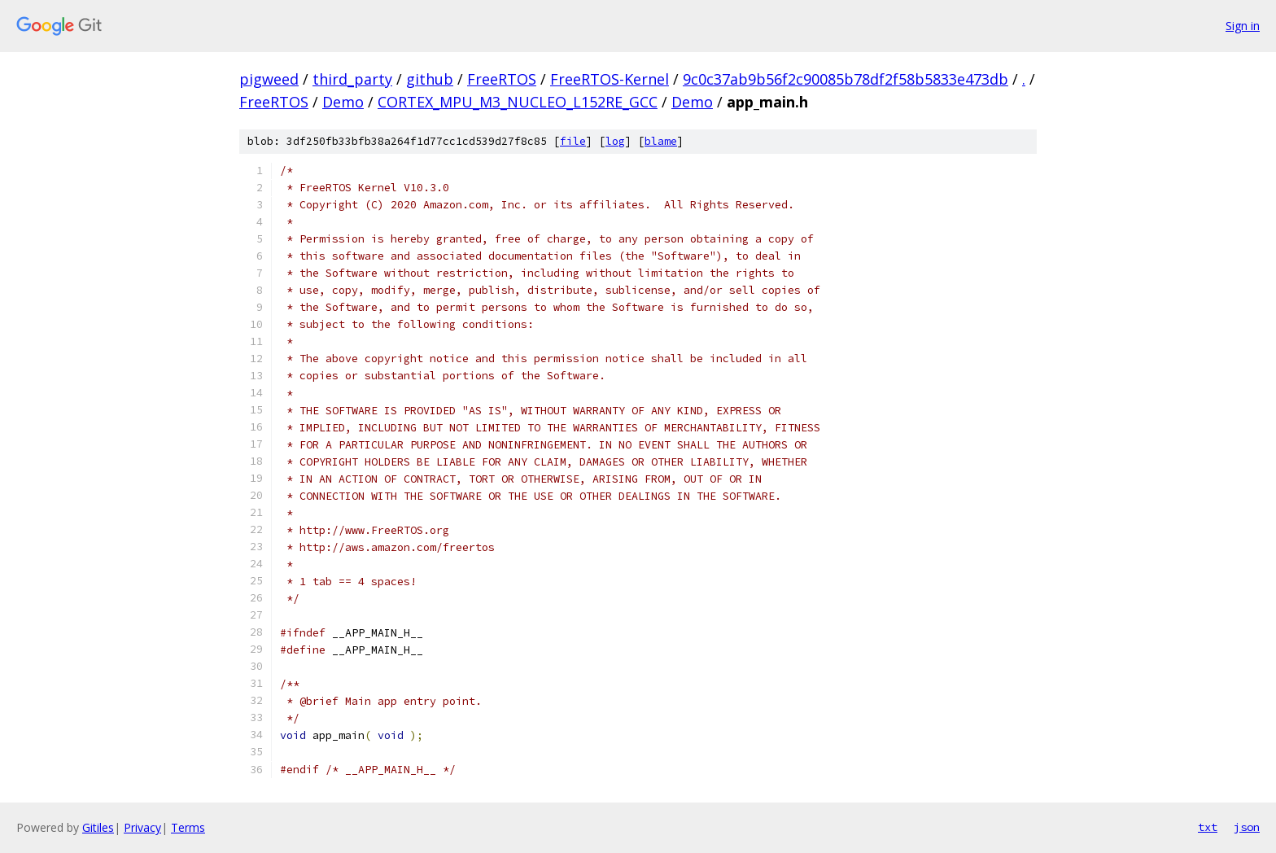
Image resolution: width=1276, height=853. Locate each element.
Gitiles (98, 827)
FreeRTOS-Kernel (609, 79)
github (429, 79)
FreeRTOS (501, 79)
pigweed (269, 79)
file (573, 141)
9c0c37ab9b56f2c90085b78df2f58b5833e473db (845, 79)
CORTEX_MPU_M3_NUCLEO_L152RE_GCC (518, 102)
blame (661, 141)
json (1247, 827)
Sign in (1243, 25)
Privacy (142, 827)
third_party (352, 79)
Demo (343, 102)
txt (1207, 827)
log (615, 141)
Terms (188, 827)
